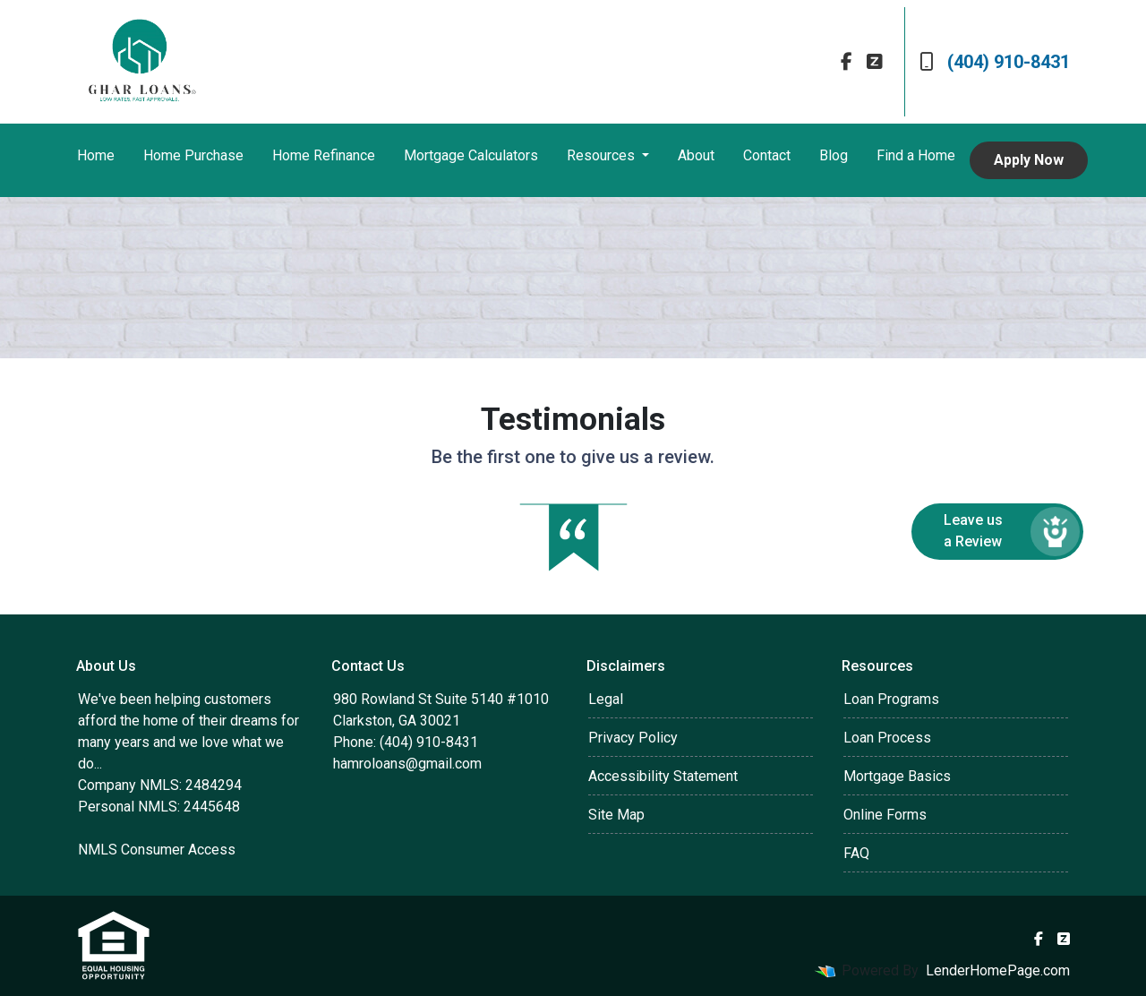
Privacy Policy (633, 737)
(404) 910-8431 (994, 62)
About (696, 155)
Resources (602, 155)
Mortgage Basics (897, 776)
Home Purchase (193, 155)
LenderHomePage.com (998, 970)
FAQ (856, 853)
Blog (833, 155)
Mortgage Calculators (471, 155)
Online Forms (885, 814)
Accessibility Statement (663, 776)
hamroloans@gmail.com (407, 763)
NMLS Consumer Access (156, 849)
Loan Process (887, 737)
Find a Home (916, 155)
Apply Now (1029, 159)
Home (96, 155)
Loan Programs (891, 699)
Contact (767, 155)
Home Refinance (323, 155)
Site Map (616, 814)
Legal (605, 699)
